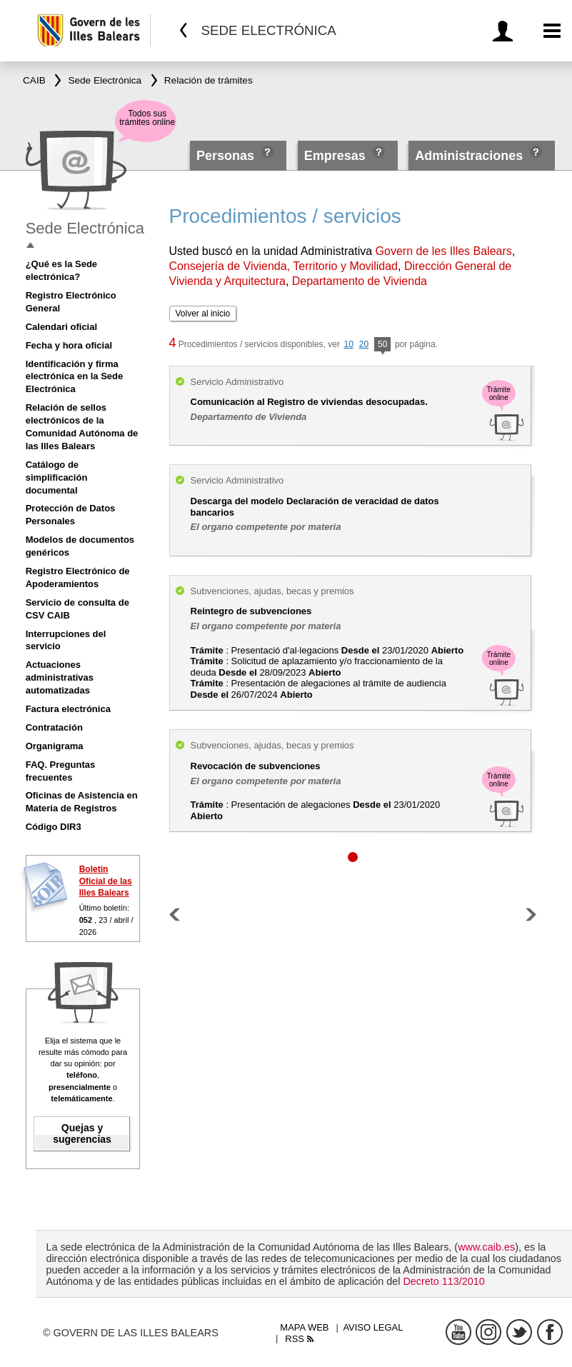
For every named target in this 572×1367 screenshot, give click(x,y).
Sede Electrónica (85, 228)
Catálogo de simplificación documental (57, 477)
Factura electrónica (68, 708)
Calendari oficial (61, 326)
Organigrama (55, 746)
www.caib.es (486, 1247)
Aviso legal (373, 1327)
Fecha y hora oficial (69, 345)
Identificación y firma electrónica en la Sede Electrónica (75, 377)
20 (363, 344)
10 (348, 344)
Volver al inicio (203, 314)
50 (382, 345)
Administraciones (469, 156)
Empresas (335, 156)
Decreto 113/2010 (443, 1281)
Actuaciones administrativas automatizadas (60, 677)
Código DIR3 (53, 826)
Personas (227, 156)
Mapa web (304, 1327)
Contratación (54, 727)
